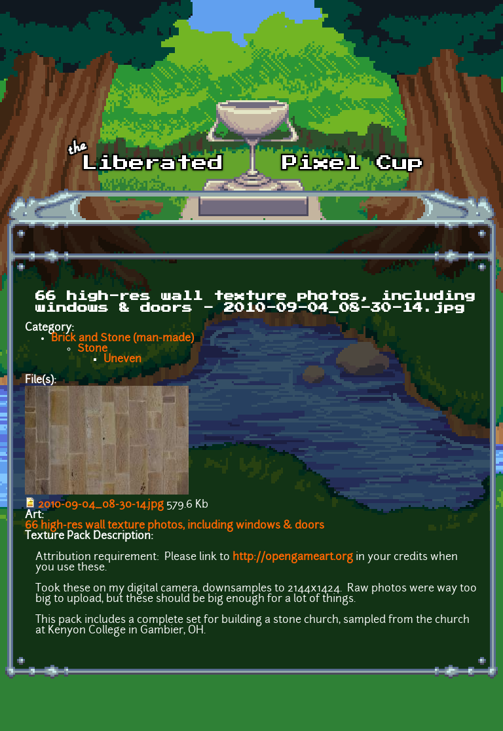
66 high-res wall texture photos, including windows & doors (174, 526)
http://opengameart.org (293, 557)
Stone (92, 349)
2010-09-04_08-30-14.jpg (101, 505)
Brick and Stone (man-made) (122, 338)
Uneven (122, 359)
